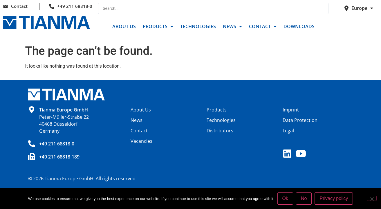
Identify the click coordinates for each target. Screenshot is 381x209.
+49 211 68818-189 (59, 157)
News (232, 26)
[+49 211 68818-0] (31, 143)
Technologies (198, 26)
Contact (19, 6)
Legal (288, 130)
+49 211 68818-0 (74, 6)
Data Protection (300, 120)
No (304, 198)
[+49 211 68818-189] (31, 156)
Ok (285, 198)
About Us (124, 26)
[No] (372, 198)
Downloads (299, 26)
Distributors (220, 130)
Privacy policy (333, 198)
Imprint (291, 110)
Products (158, 26)
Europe (362, 8)
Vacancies (141, 141)
